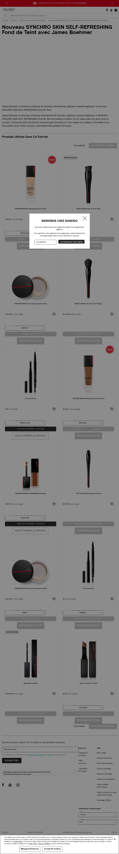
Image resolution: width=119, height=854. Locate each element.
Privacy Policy (18, 841)
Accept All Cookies (52, 849)
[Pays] (45, 242)
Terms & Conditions (44, 844)
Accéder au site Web (71, 242)
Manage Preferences (30, 849)
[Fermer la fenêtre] (85, 218)
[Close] (115, 839)
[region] (59, 844)
